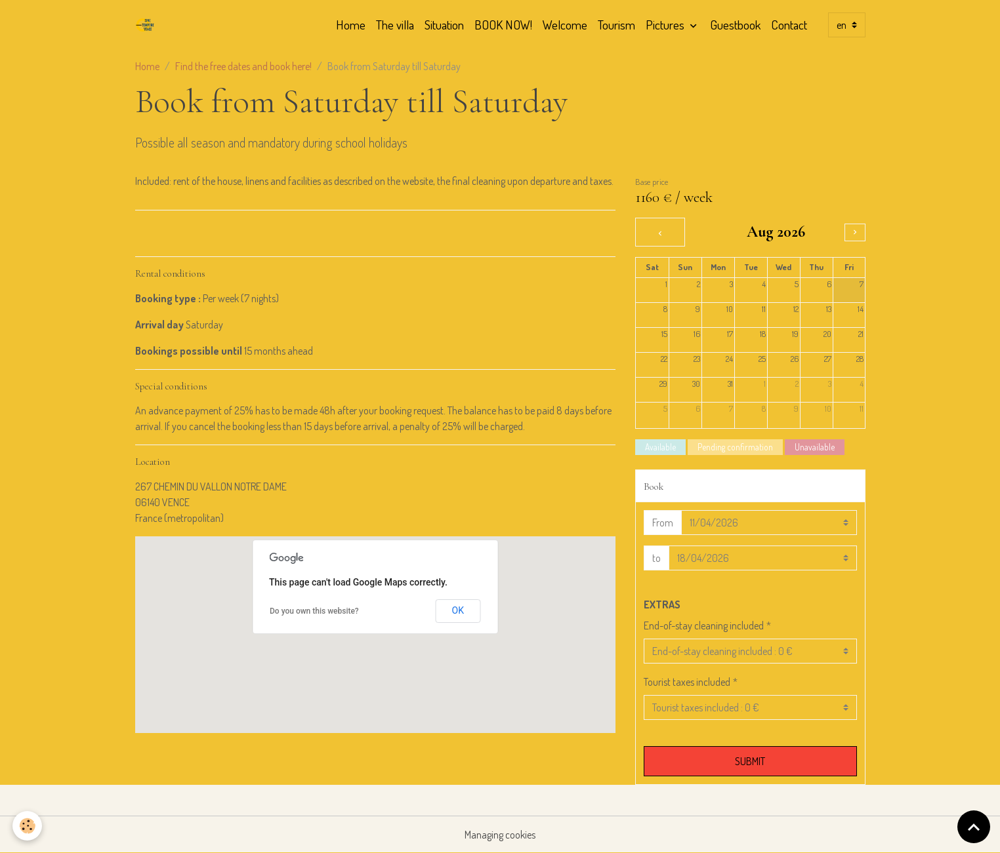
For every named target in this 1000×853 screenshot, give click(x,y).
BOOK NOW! (503, 24)
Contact (789, 24)
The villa (395, 24)
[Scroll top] (973, 826)
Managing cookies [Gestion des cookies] (500, 834)
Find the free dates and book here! (243, 66)
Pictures (666, 24)
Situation (444, 24)
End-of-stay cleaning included (704, 625)
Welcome (565, 24)
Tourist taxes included (687, 681)
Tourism (616, 24)
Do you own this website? (314, 611)
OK (458, 610)
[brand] (147, 25)
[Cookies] (28, 826)
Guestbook (735, 24)
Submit (750, 761)
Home (350, 24)
